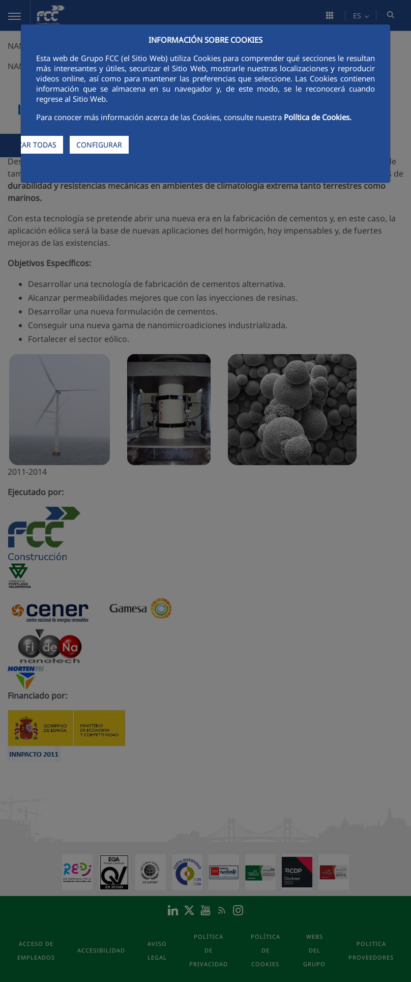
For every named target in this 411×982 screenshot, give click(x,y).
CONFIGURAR (99, 145)
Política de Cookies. (317, 117)
